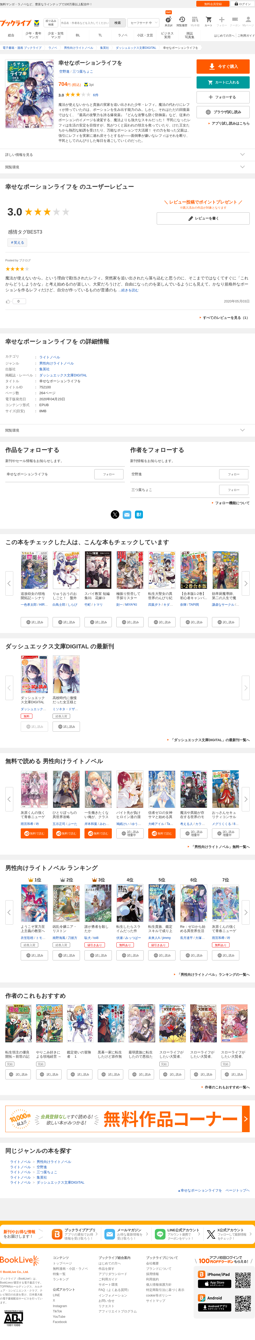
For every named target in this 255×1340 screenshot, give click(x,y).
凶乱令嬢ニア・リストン (65, 929)
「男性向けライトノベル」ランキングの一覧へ (213, 975)
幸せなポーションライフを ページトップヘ (214, 1190)
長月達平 (186, 938)
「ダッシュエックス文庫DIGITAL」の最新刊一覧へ (210, 740)
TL (100, 35)
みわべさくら (109, 824)
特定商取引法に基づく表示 (165, 1290)
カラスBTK (203, 824)
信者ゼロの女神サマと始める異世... (160, 817)
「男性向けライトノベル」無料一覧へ (220, 847)
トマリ (98, 605)
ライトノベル (49, 357)
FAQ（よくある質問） (114, 1290)
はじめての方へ (224, 35)
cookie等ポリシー (158, 1295)
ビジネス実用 (167, 35)
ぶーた (72, 824)
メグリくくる (221, 824)
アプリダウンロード (113, 1274)
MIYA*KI (131, 605)
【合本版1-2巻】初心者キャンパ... (193, 596)
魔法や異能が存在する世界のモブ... (192, 817)
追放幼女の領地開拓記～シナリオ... (33, 598)
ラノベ (123, 35)
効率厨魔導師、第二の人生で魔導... (224, 598)
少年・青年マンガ (33, 35)
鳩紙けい (122, 824)
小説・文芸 (145, 35)
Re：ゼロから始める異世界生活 (192, 929)
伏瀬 (119, 938)
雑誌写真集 (189, 35)
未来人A (154, 938)
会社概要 (152, 1263)
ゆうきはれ (139, 824)
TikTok (57, 1311)
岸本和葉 (90, 824)
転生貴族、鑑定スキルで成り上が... (160, 931)
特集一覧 (59, 1274)
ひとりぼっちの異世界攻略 (65, 815)
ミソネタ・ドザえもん (68, 709)
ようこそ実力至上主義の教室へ (33, 929)
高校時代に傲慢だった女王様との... (65, 702)
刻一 (119, 605)
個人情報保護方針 (159, 1284)
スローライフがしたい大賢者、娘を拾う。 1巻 (171, 1056)
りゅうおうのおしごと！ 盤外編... (65, 598)
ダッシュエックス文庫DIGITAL (63, 375)
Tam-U (171, 824)
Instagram (60, 1306)
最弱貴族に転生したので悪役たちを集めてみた (141, 1056)
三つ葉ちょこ (83, 71)
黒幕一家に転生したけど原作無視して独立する (110, 1056)
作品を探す (106, 1269)
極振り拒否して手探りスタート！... (128, 598)
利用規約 (152, 1279)
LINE (56, 1295)
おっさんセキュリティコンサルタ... (224, 817)
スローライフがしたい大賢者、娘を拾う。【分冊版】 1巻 (233, 1058)
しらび (72, 605)
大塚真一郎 (203, 938)
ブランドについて (159, 1269)
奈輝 (183, 605)
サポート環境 (108, 1284)
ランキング (61, 1279)
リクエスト (106, 1306)
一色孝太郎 (29, 605)
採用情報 (152, 1274)
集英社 (44, 369)
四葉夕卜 (154, 605)
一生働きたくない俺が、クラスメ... (96, 817)
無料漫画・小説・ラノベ (70, 1269)
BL (78, 35)
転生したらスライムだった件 (128, 929)
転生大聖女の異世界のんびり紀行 (160, 598)
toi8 (95, 938)
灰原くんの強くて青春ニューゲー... (33, 817)
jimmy (166, 938)
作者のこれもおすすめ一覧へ (227, 1087)
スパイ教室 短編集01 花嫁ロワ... (97, 598)
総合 (11, 35)
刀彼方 (72, 938)
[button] (34, 622)
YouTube (59, 1317)
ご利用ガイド (246, 35)
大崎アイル (156, 824)
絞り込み (51, 23)
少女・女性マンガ (56, 35)
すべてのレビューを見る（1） (226, 318)
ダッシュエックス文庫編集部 (41, 709)
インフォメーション (113, 1295)
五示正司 (59, 824)
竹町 (87, 605)
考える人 (186, 824)
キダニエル (171, 605)
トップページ (62, 1263)
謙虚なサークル (223, 605)
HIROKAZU (47, 605)
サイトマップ (155, 1301)
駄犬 (87, 938)
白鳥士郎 (59, 605)
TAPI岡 (194, 605)
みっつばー (133, 938)
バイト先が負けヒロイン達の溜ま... (128, 817)
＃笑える (17, 242)
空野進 (64, 71)
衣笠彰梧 (27, 938)
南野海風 (59, 938)
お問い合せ (106, 1301)
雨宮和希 (27, 824)
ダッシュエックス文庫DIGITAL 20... (33, 702)
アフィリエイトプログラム (118, 1311)
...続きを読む (128, 290)
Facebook (60, 1322)
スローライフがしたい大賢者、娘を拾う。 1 (202, 1056)
